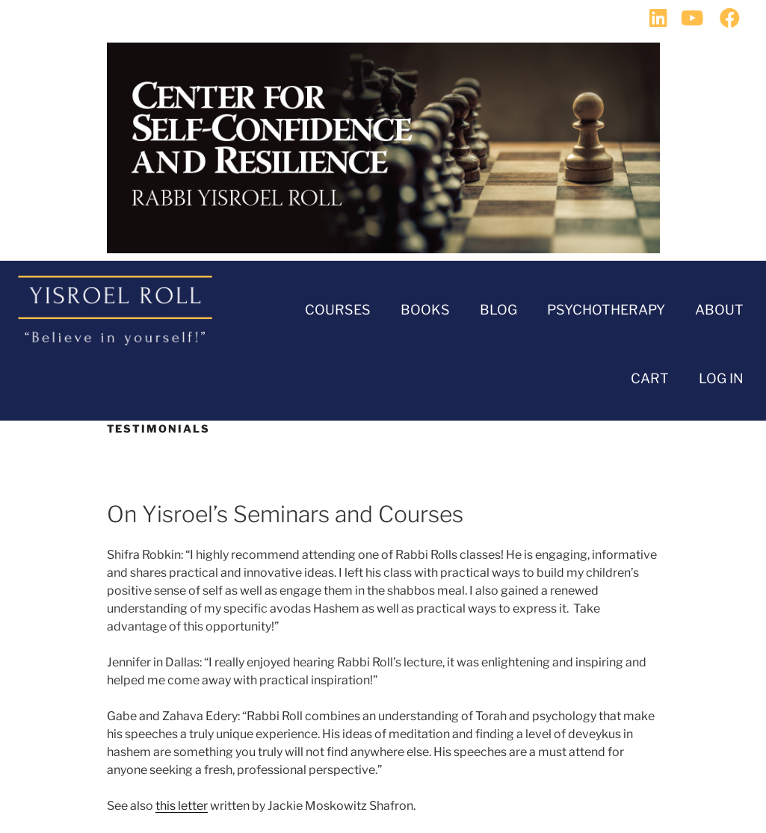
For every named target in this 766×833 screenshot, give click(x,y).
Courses (338, 310)
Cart (650, 378)
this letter (181, 806)
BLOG (498, 310)
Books (425, 310)
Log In (721, 378)
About (719, 310)
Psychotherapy (606, 310)
